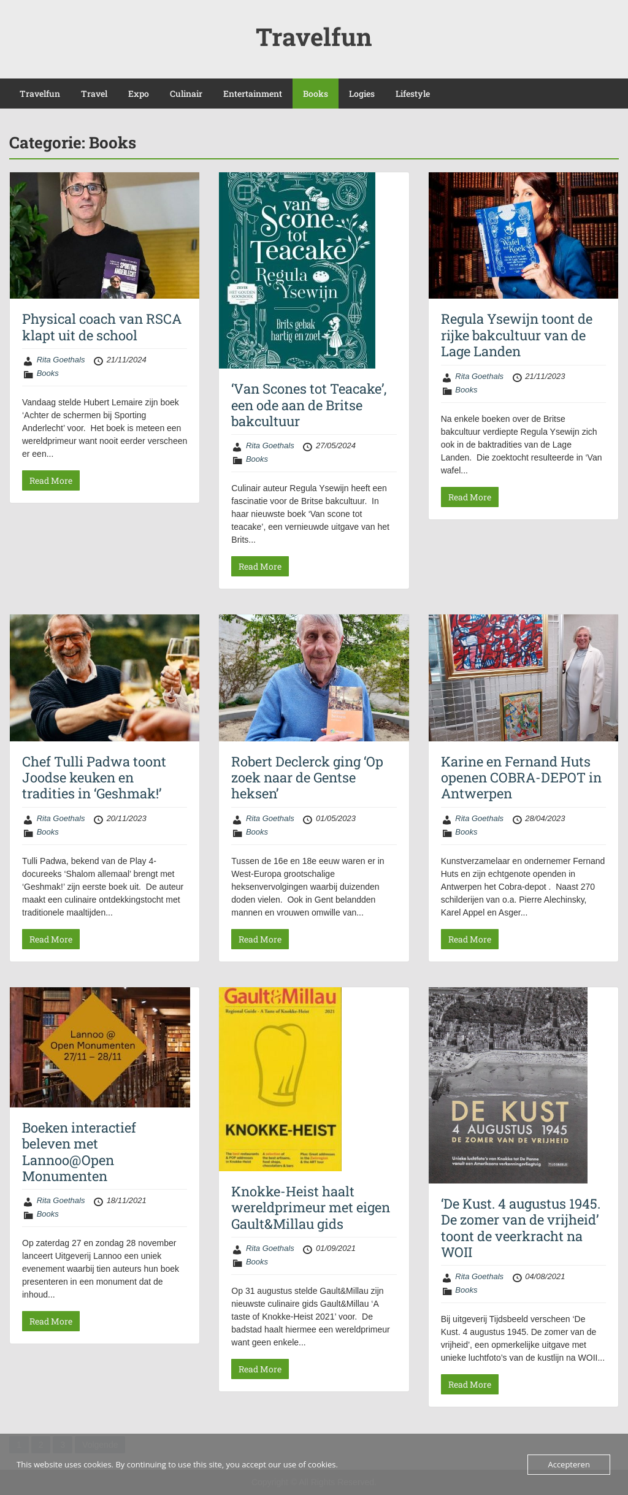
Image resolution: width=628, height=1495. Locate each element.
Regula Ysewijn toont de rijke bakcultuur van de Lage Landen (516, 335)
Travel (94, 93)
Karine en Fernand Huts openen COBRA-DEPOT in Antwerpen (521, 777)
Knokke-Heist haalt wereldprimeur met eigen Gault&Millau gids (310, 1207)
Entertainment (252, 93)
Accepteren (568, 1464)
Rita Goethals (61, 359)
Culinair (186, 93)
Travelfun (314, 36)
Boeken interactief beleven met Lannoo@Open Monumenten (79, 1151)
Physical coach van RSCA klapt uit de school (102, 326)
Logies (362, 93)
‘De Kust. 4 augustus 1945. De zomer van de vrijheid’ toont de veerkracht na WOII (520, 1228)
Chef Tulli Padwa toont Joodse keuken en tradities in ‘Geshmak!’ (94, 777)
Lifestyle (413, 93)
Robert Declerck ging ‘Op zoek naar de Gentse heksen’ (307, 777)
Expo (138, 93)
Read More (50, 480)
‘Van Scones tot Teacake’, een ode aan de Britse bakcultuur (308, 405)
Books (315, 93)
